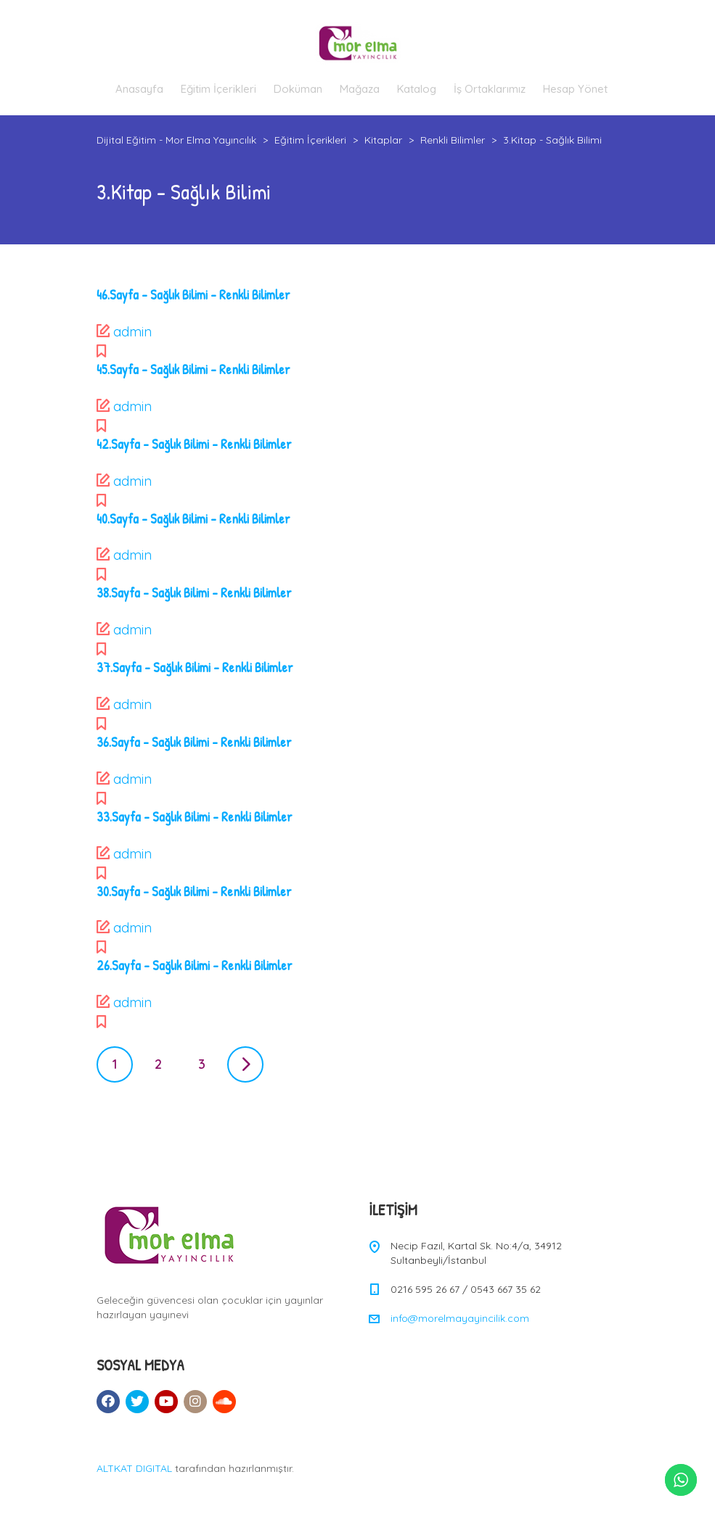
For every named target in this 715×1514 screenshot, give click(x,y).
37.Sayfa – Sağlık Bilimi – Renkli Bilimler (195, 667)
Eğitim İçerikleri (218, 89)
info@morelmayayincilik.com (460, 1318)
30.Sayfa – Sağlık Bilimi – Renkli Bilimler (194, 891)
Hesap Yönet (575, 89)
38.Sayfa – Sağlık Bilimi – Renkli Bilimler (194, 593)
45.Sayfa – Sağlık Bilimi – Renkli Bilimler (193, 369)
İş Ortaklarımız (490, 89)
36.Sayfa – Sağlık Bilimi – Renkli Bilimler (194, 742)
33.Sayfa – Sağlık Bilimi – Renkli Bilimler (195, 817)
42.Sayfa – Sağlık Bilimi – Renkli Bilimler (194, 444)
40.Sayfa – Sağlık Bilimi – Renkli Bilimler (193, 519)
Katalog (416, 89)
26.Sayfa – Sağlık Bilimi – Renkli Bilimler (195, 965)
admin (132, 331)
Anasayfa (139, 89)
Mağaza (360, 89)
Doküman (298, 89)
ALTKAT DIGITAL (134, 1468)
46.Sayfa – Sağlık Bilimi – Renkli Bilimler (193, 295)
